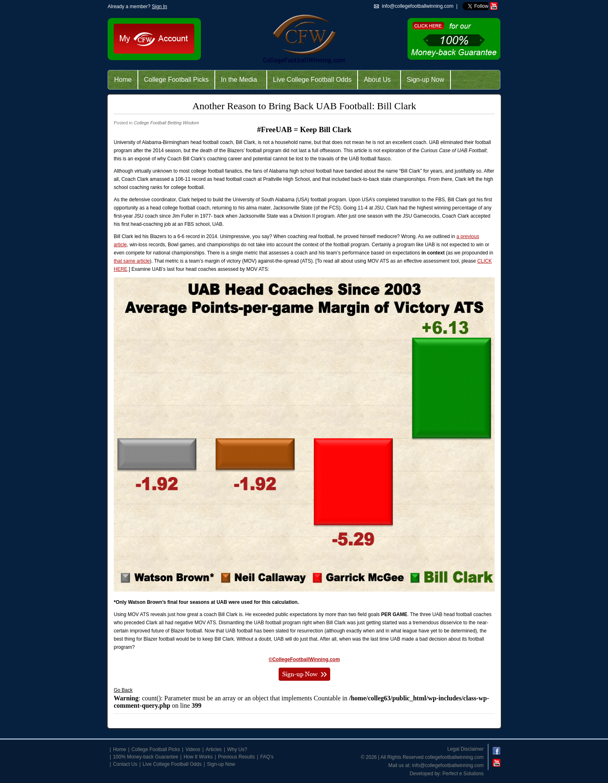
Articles (214, 749)
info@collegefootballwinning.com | (419, 6)
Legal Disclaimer (465, 749)
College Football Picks (176, 79)
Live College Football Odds (312, 79)
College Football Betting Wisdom (166, 122)
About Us (377, 79)
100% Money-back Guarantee (145, 757)
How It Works (198, 757)
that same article (132, 261)
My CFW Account (153, 38)
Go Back (123, 690)
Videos (192, 749)
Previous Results (236, 757)
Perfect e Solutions (463, 773)
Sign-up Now (425, 79)
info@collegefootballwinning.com (448, 765)
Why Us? (237, 749)
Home (123, 79)
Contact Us (125, 764)
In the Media (239, 79)
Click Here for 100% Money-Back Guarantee (454, 39)
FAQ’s (266, 757)
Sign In (159, 6)
